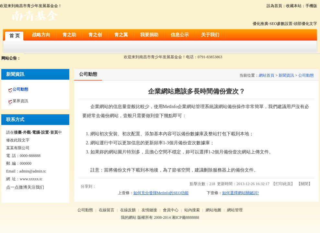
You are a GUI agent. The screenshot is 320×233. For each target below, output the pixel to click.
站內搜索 (192, 210)
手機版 (311, 6)
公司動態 (306, 75)
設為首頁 (274, 6)
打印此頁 (283, 184)
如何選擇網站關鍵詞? (240, 193)
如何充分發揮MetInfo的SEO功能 (161, 193)
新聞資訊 (286, 75)
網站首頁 (266, 75)
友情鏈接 (149, 210)
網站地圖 (213, 210)
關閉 (304, 184)
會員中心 (170, 210)
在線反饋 (128, 210)
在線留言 (106, 210)
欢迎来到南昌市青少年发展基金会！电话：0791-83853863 (173, 57)
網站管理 (235, 210)
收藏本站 (294, 6)
